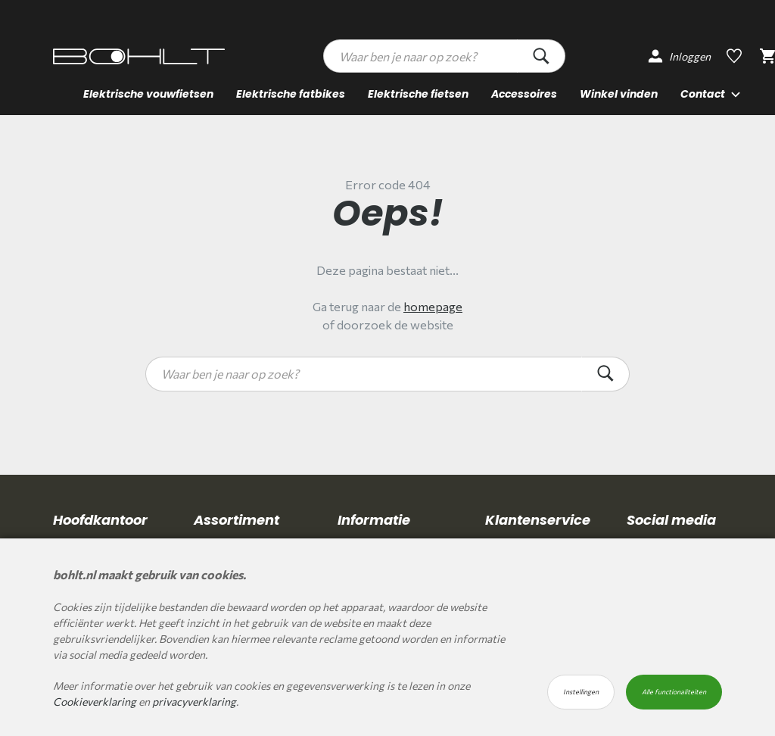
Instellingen (581, 692)
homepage (432, 306)
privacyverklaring (194, 701)
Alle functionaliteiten (674, 692)
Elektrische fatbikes (290, 93)
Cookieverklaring (94, 701)
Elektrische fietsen (418, 93)
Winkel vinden (619, 93)
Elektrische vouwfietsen (148, 93)
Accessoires (524, 93)
